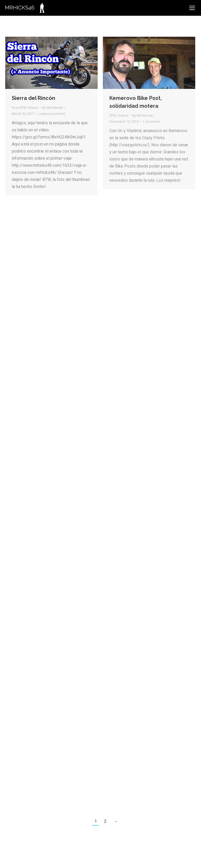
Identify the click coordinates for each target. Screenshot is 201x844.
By (52, 108)
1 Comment (151, 121)
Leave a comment (51, 114)
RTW (112, 115)
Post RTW (19, 108)
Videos (32, 108)
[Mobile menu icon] (192, 8)
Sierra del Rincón (33, 98)
